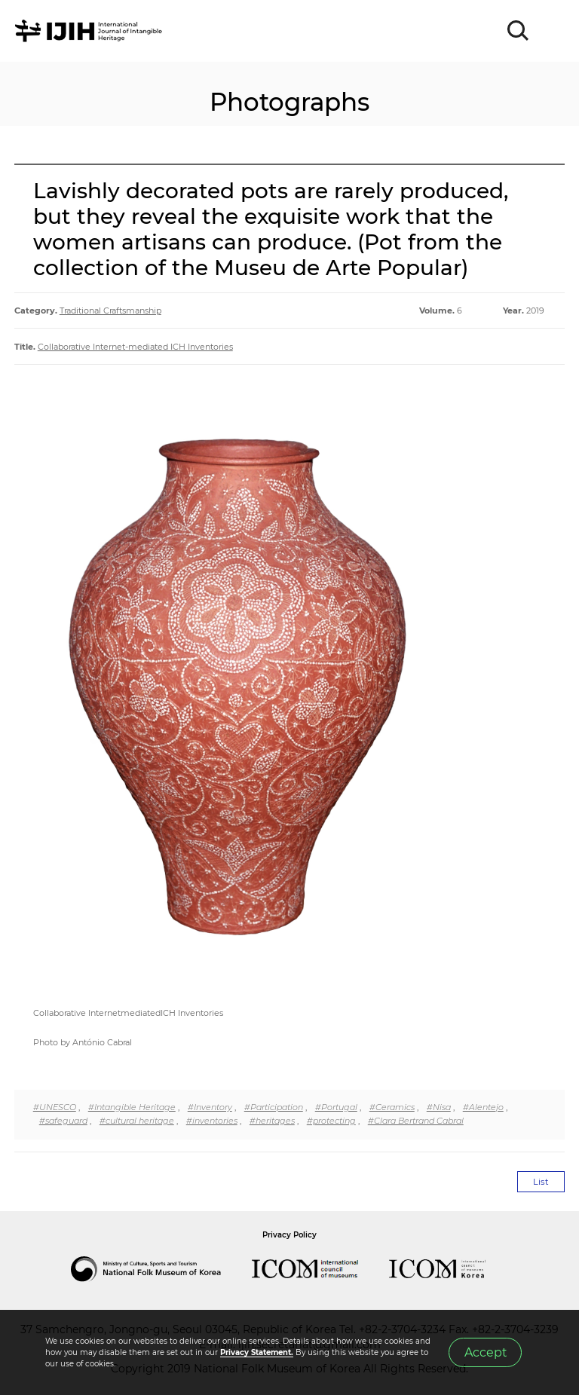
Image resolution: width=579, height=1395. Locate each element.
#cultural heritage (137, 1120)
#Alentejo (483, 1107)
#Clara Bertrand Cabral (416, 1120)
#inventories (211, 1120)
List (541, 1181)
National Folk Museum (161, 1269)
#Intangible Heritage (132, 1107)
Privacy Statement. (256, 1352)
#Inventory (210, 1107)
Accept (485, 1352)
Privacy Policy (289, 1235)
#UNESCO (54, 1107)
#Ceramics (392, 1107)
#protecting (331, 1120)
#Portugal (336, 1107)
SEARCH (518, 30)
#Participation (273, 1107)
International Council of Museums (320, 1269)
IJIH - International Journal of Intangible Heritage (91, 31)
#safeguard (63, 1120)
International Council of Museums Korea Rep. (452, 1269)
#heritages (272, 1120)
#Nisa (439, 1107)
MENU (552, 30)
